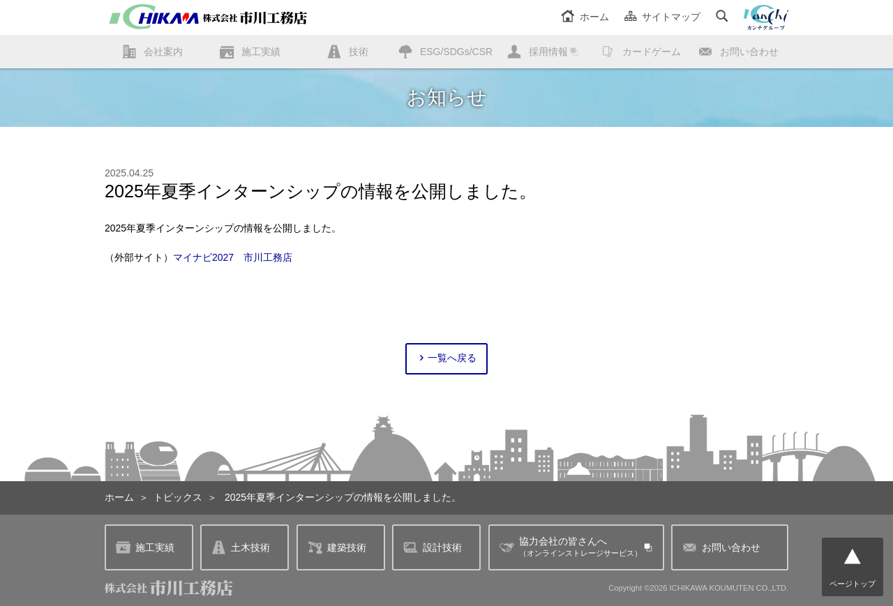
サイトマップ (662, 16)
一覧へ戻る (447, 358)
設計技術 (432, 547)
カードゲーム (651, 51)
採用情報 (548, 51)
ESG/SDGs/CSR (456, 51)
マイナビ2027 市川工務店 (232, 257)
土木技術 (240, 547)
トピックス (177, 497)
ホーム (585, 16)
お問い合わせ (749, 51)
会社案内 (163, 51)
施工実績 (260, 51)
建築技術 (337, 547)
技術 (358, 51)
